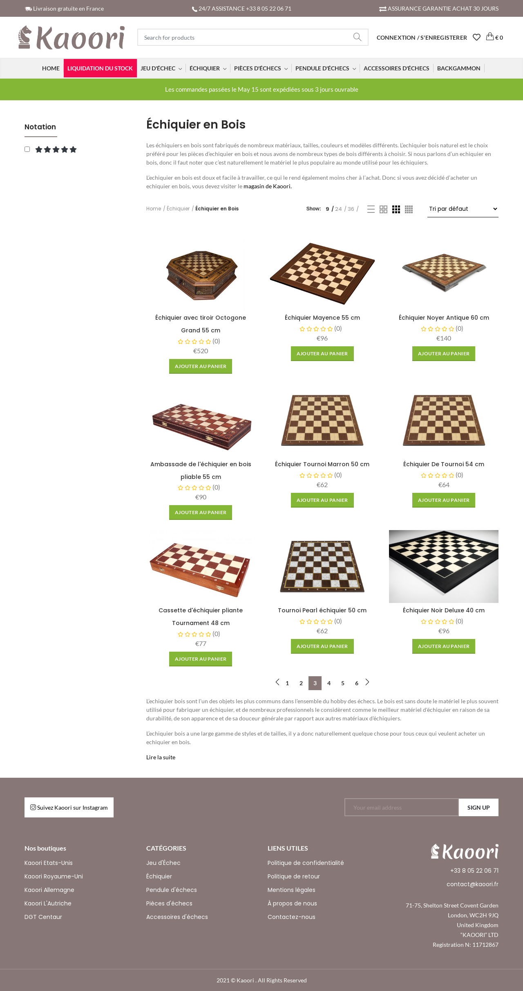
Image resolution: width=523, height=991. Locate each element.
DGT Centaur (43, 917)
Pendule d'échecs (171, 890)
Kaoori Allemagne (49, 890)
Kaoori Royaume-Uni (54, 876)
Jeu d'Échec (163, 863)
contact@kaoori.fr (472, 884)
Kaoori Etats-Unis (49, 863)
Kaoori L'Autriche (48, 903)
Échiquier (178, 208)
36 (351, 209)
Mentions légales (291, 890)
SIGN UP (478, 807)
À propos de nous (292, 903)
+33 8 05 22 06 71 (474, 871)
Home (153, 208)
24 (338, 209)
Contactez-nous (291, 917)
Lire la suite (160, 757)
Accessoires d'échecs (177, 917)
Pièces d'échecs (169, 903)
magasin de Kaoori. (268, 186)
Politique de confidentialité (306, 863)
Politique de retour (294, 876)
